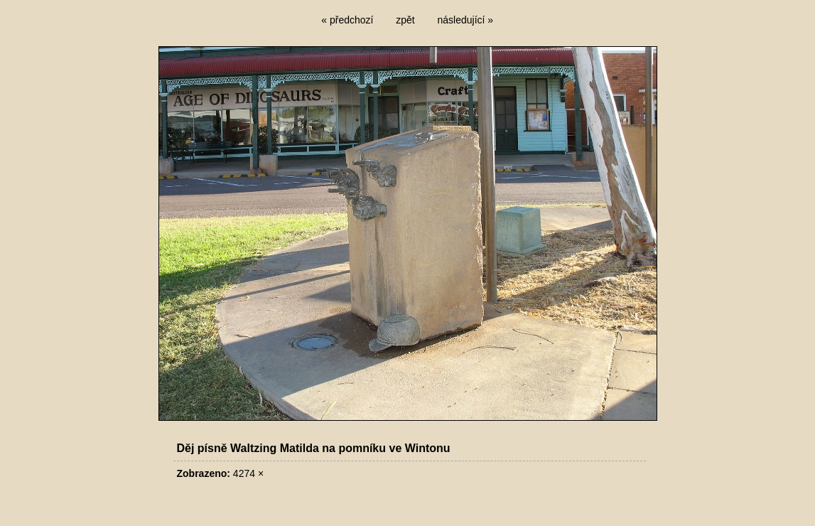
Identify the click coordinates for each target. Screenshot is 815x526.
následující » (466, 20)
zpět (405, 20)
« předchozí (347, 20)
